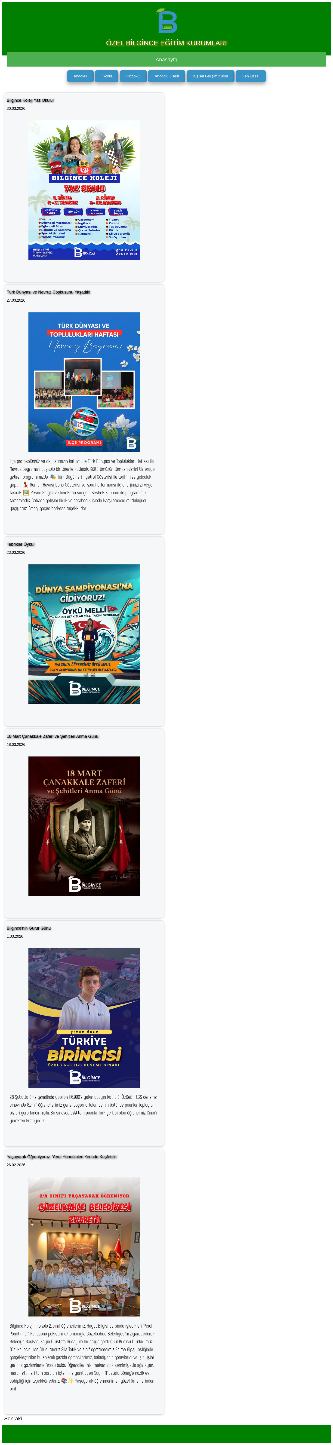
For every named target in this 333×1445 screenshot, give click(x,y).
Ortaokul (133, 76)
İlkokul (107, 76)
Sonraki (13, 1418)
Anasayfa (166, 59)
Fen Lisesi (250, 76)
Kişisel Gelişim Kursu (210, 76)
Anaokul (80, 76)
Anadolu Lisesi (167, 76)
